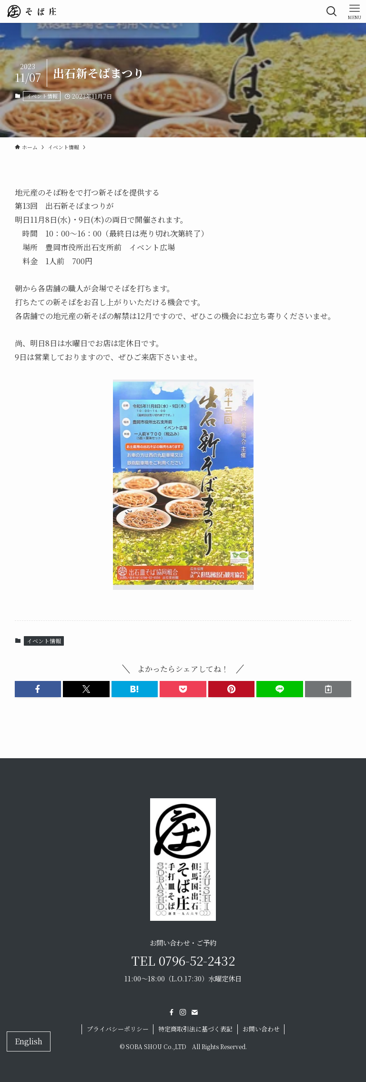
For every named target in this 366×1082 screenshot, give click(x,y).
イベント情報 (42, 96)
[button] (38, 689)
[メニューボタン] (354, 11)
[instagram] (183, 1012)
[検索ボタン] (331, 11)
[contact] (194, 1012)
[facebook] (171, 1012)
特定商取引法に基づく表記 (195, 1028)
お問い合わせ (261, 1028)
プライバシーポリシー (118, 1028)
